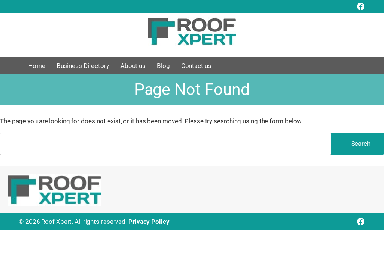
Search (360, 143)
